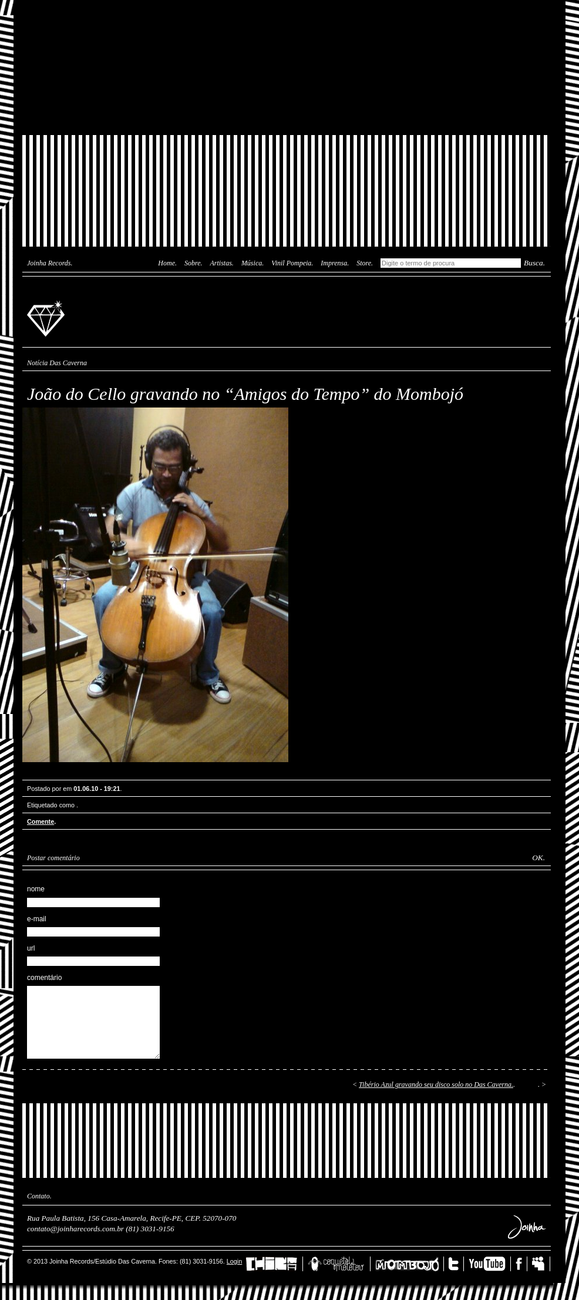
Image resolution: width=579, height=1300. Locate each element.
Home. (167, 263)
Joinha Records (47, 317)
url (31, 948)
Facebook (521, 1264)
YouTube (490, 1264)
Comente (40, 821)
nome (36, 889)
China (274, 1264)
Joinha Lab (287, 67)
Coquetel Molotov (339, 1264)
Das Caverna (287, 20)
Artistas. (222, 263)
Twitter (456, 1264)
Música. (252, 263)
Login (234, 1261)
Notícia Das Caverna (57, 363)
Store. (364, 263)
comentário (44, 978)
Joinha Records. (50, 263)
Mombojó (409, 1264)
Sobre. (193, 263)
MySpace (541, 1264)
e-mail (36, 919)
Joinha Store (287, 108)
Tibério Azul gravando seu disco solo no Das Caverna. (436, 1084)
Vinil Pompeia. (292, 263)
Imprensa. (335, 263)
